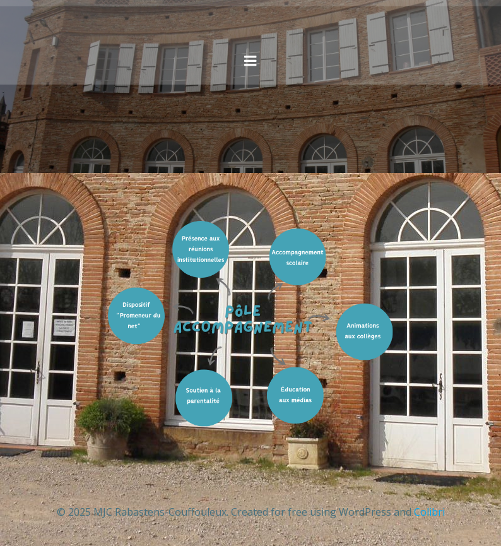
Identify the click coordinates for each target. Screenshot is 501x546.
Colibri (429, 512)
